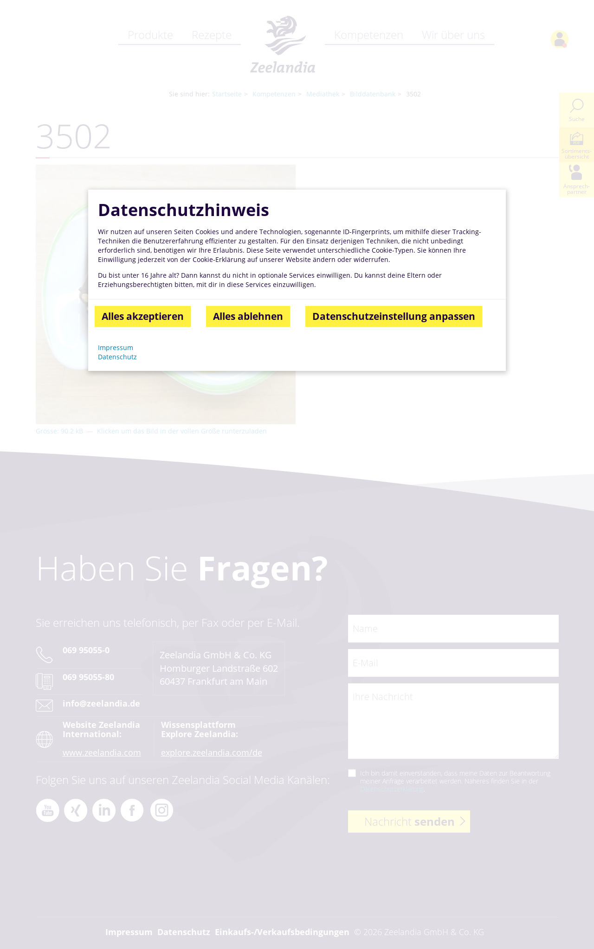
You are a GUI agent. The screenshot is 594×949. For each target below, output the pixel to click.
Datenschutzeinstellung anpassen (393, 316)
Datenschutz (117, 356)
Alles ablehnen (248, 316)
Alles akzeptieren (143, 316)
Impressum (115, 348)
